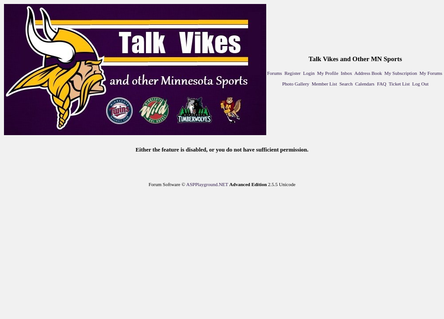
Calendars (365, 83)
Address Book (368, 73)
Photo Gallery (295, 83)
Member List (324, 83)
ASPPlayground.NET (207, 184)
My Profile (327, 73)
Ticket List (399, 83)
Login (308, 73)
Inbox (346, 73)
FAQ (381, 83)
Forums (274, 73)
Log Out (420, 83)
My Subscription (400, 73)
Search (345, 83)
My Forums (430, 73)
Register (292, 73)
